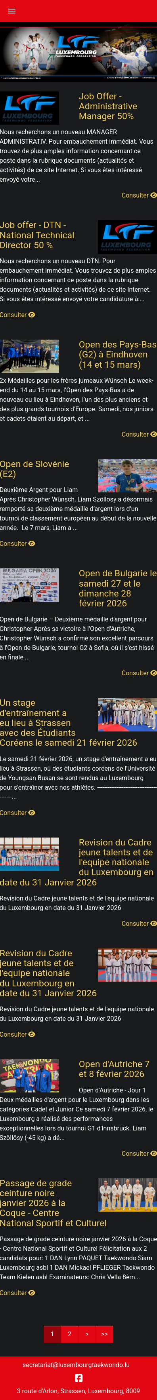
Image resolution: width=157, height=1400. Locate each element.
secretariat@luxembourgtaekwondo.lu (76, 1365)
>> (104, 1334)
